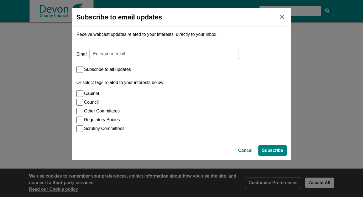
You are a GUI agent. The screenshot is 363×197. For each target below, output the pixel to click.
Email (81, 54)
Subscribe (272, 179)
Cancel (245, 179)
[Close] (282, 16)
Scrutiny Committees (104, 128)
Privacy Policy (258, 168)
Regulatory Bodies (102, 119)
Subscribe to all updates (107, 69)
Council (91, 102)
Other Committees (102, 111)
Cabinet (91, 93)
